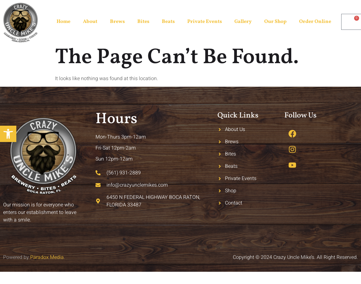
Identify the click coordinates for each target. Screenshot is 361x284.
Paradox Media (47, 257)
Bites (143, 21)
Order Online (315, 21)
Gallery (243, 21)
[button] (8, 134)
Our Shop (275, 21)
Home (63, 21)
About (90, 21)
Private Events (204, 21)
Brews (117, 21)
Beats (168, 21)
